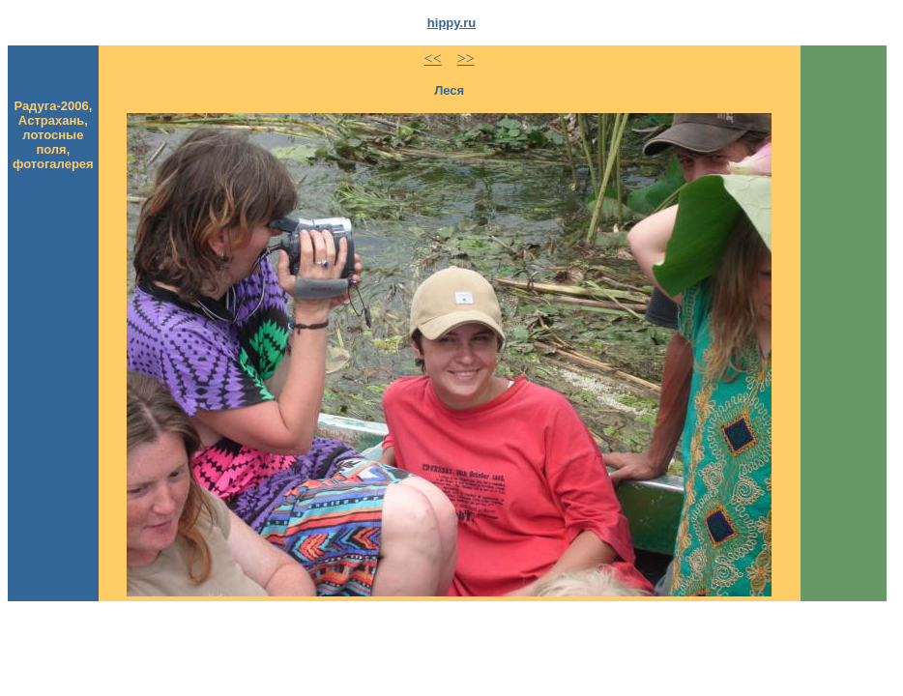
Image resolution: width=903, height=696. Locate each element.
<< (433, 58)
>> (466, 58)
